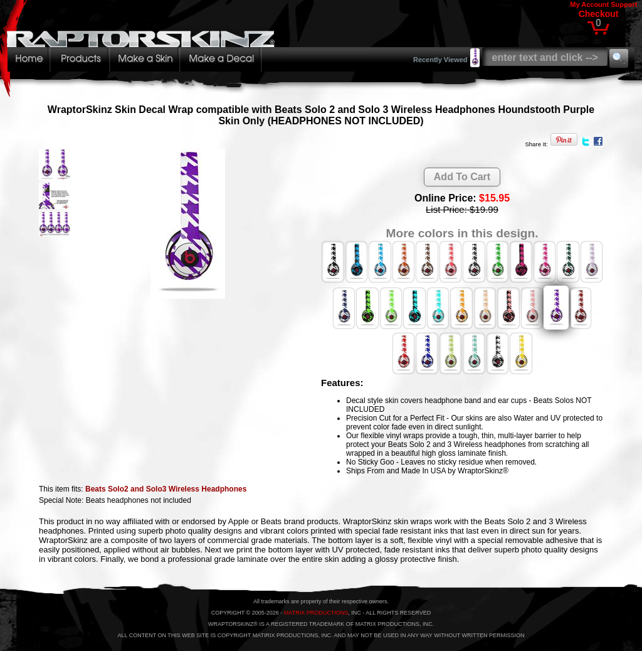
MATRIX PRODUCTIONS (316, 613)
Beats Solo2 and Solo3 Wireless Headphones (165, 489)
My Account (589, 4)
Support (624, 4)
